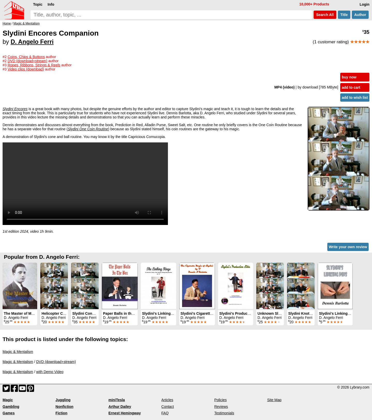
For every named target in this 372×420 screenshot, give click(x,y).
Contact (167, 407)
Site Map (274, 400)
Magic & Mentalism (18, 352)
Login (364, 4)
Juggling (63, 400)
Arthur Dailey (120, 407)
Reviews (221, 407)
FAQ (165, 413)
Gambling (11, 407)
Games (9, 413)
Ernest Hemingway (125, 413)
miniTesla (117, 400)
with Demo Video (50, 372)
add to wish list (355, 97)
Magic (8, 400)
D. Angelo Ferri (32, 41)
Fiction (61, 413)
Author (360, 15)
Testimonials (224, 413)
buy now (349, 77)
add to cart (351, 87)
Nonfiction (64, 407)
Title (344, 15)
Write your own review (348, 247)
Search (325, 15)
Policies (220, 400)
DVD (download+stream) (56, 362)
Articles (167, 400)
